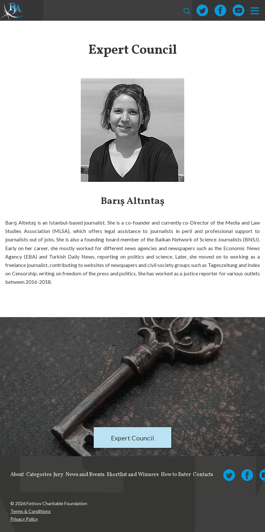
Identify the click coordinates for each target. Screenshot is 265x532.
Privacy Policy (24, 519)
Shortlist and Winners (133, 475)
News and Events (85, 475)
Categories (38, 475)
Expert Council (132, 438)
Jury (58, 475)
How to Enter (176, 475)
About (17, 475)
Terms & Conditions (30, 511)
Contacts (203, 475)
